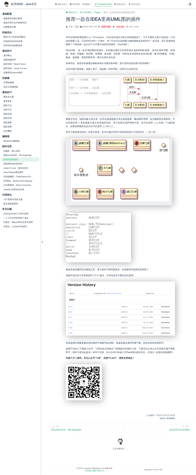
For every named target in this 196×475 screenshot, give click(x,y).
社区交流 (135, 4)
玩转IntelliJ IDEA (103, 4)
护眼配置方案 (9, 27)
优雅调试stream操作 (13, 72)
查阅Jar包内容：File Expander (17, 155)
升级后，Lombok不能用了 (15, 226)
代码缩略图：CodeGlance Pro (17, 176)
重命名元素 (8, 97)
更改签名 (7, 101)
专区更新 (75, 4)
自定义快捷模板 (10, 87)
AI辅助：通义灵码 (11, 151)
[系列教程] (87, 4)
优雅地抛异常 (9, 59)
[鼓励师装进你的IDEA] (158, 428)
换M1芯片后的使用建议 (14, 37)
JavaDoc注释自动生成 (13, 189)
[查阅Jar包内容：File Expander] (87, 428)
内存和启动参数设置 (12, 45)
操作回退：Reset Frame (14, 64)
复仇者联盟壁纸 (10, 203)
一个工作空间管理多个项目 (16, 218)
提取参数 (7, 122)
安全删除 (7, 131)
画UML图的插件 (10, 159)
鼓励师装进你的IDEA (13, 163)
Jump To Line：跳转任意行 (16, 168)
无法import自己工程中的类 (15, 213)
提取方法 (7, 105)
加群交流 (120, 4)
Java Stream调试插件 (13, 172)
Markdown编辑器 (11, 141)
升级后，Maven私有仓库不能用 (18, 222)
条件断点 (7, 55)
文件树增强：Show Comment (17, 185)
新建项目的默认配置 (12, 18)
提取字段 (7, 118)
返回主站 (61, 4)
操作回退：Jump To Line (14, 68)
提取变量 (7, 126)
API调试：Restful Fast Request (17, 181)
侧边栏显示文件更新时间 (14, 22)
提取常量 (7, 114)
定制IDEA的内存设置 (13, 41)
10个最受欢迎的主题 (13, 199)
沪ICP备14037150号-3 (94, 471)
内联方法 (7, 109)
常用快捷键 (8, 82)
